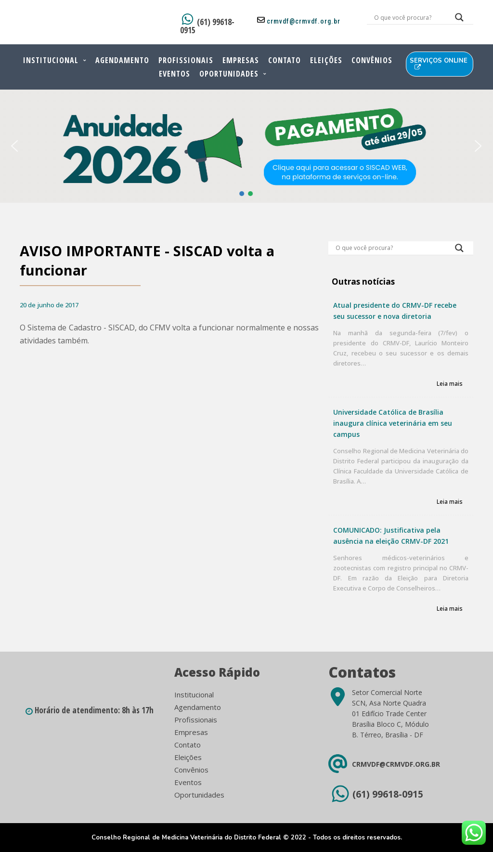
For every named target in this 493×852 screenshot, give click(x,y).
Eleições (326, 60)
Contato (284, 60)
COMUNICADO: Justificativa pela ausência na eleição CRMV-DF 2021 (391, 535)
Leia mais (450, 384)
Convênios (371, 60)
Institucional (50, 60)
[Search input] (408, 17)
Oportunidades (229, 73)
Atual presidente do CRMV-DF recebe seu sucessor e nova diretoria (394, 311)
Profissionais (185, 60)
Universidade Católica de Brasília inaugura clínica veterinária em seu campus (392, 423)
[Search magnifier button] (459, 20)
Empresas (240, 60)
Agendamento (122, 60)
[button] (14, 146)
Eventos (174, 73)
